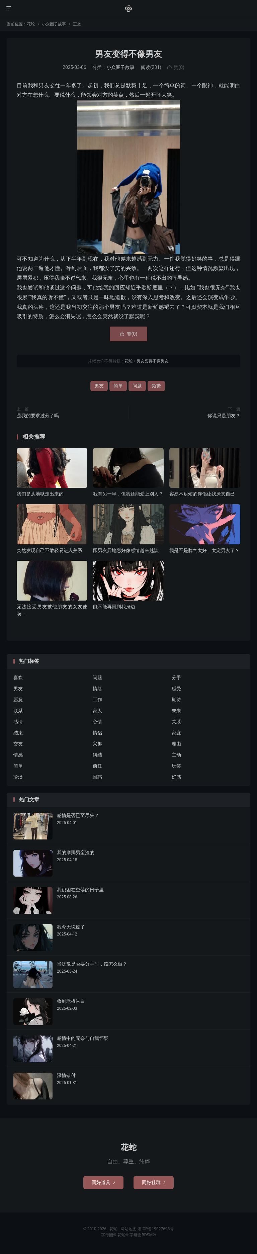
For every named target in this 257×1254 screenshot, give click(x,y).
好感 (176, 777)
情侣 (97, 732)
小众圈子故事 (54, 24)
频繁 (156, 385)
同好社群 (153, 1182)
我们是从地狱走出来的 (40, 494)
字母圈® (109, 1235)
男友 (99, 385)
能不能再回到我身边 (114, 606)
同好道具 (103, 1182)
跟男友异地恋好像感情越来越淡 (126, 550)
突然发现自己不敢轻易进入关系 (49, 550)
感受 (176, 688)
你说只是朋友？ (223, 415)
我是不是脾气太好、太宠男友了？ (204, 550)
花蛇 (128, 8)
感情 (18, 721)
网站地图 (128, 1229)
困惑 (97, 777)
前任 (97, 766)
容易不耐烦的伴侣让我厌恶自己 (202, 494)
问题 (137, 385)
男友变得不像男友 (128, 54)
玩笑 (176, 766)
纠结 (97, 754)
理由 (176, 743)
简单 (118, 385)
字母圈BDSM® (143, 1235)
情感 (18, 754)
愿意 (18, 699)
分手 (176, 677)
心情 (97, 721)
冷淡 (18, 777)
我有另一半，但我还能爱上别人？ (128, 494)
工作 (97, 699)
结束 (18, 732)
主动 (176, 754)
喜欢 (18, 677)
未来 (176, 710)
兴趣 (97, 743)
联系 (18, 710)
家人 (97, 710)
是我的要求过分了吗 (38, 415)
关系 (176, 721)
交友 (18, 743)
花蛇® (123, 1235)
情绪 (97, 688)
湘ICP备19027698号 (156, 1229)
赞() (175, 67)
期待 (176, 699)
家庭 (176, 732)
